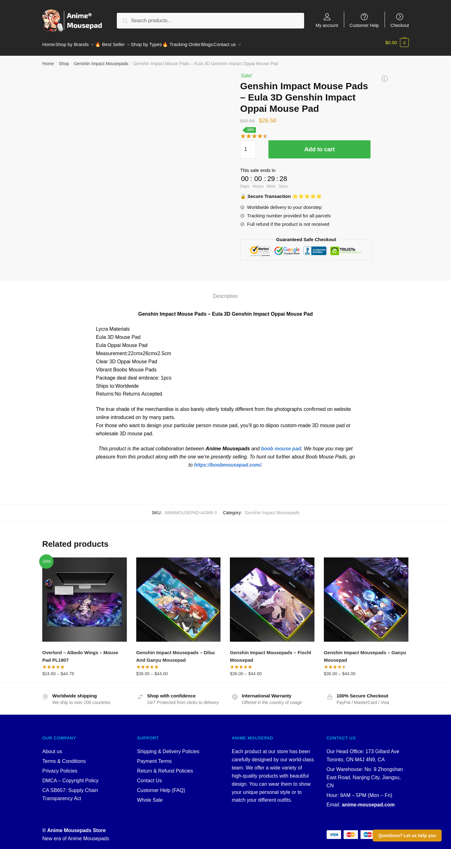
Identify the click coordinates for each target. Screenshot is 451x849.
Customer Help (364, 25)
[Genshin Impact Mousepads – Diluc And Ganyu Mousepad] (178, 596)
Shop (64, 59)
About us (52, 747)
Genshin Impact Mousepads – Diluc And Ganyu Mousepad (175, 652)
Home (48, 59)
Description (225, 292)
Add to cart (319, 145)
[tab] (225, 287)
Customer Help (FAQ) (161, 786)
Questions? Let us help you (407, 835)
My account (327, 25)
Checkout (400, 25)
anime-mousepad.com (368, 801)
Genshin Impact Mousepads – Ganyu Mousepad (365, 652)
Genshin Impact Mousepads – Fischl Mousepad (270, 652)
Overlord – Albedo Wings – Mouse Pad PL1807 (80, 652)
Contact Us (149, 776)
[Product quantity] (248, 146)
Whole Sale (150, 796)
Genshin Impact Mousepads (101, 59)
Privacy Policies (59, 767)
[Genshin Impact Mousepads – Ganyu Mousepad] (366, 596)
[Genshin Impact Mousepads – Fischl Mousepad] (272, 596)
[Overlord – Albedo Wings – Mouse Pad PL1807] (84, 596)
